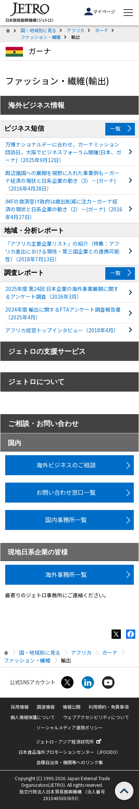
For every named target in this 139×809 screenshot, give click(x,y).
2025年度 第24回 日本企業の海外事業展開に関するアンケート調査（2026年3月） (62, 292)
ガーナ (101, 30)
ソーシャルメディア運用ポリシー (69, 727)
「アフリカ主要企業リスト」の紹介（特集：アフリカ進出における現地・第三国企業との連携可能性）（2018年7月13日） (62, 251)
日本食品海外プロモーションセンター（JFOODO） (69, 752)
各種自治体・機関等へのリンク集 (69, 762)
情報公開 (71, 707)
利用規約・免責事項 (109, 707)
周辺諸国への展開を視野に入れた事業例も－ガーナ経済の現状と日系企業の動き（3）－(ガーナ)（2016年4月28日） (62, 180)
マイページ (99, 11)
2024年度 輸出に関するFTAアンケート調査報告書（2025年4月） (63, 313)
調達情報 (45, 707)
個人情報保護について (32, 717)
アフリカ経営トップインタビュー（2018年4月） (62, 330)
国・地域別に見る (38, 30)
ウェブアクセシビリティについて (96, 717)
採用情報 (20, 707)
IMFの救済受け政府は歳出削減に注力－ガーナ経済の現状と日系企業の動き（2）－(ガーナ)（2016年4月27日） (63, 209)
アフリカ (76, 30)
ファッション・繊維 (41, 37)
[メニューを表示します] (128, 12)
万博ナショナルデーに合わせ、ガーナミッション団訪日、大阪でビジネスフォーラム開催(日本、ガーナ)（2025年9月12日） (63, 152)
